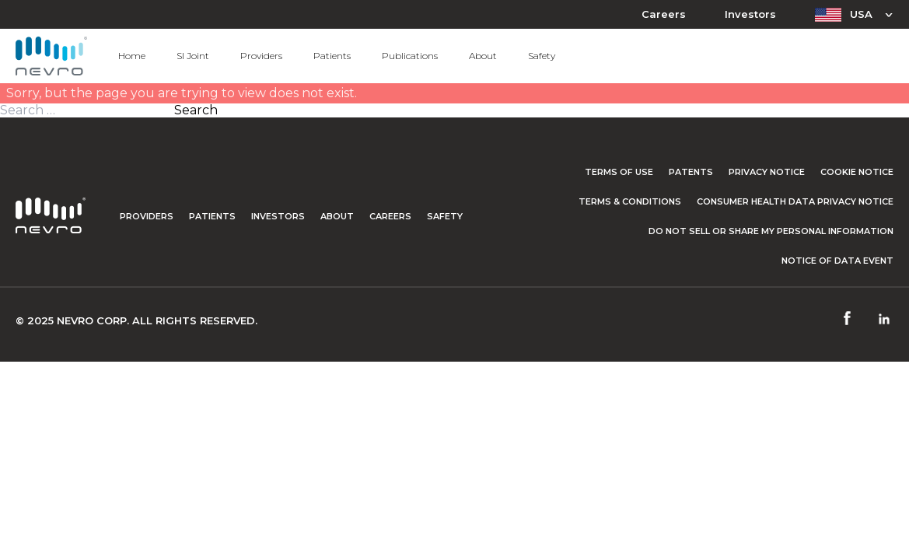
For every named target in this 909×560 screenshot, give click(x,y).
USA (861, 14)
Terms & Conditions (630, 201)
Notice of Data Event (837, 260)
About (483, 55)
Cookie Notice (856, 171)
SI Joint (193, 55)
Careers (664, 14)
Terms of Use (619, 171)
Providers (261, 55)
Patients (332, 55)
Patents (691, 171)
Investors (750, 14)
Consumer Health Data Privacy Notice (795, 201)
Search (196, 110)
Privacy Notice (767, 171)
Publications (410, 55)
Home (131, 55)
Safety (541, 55)
